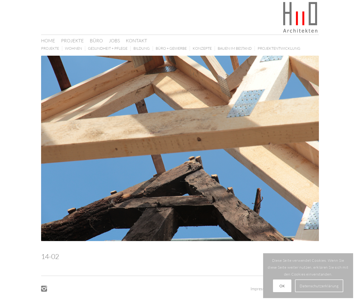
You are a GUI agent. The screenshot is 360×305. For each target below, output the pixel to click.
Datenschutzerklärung (319, 286)
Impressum (260, 288)
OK (282, 286)
